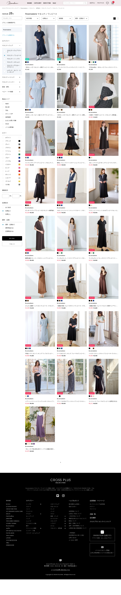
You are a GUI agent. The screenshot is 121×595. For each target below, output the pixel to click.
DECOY (8, 514)
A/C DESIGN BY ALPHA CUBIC (14, 511)
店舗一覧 (93, 514)
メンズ (52, 511)
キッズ (52, 509)
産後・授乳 (11, 87)
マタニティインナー (11, 82)
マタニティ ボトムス (13, 62)
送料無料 (8, 117)
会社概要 (93, 518)
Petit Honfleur (10, 516)
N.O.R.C (8, 504)
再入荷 (7, 107)
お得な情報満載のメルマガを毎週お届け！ (102, 551)
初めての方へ (72, 506)
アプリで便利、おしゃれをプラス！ (102, 536)
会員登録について (74, 511)
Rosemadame (24, 8)
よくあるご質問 (73, 540)
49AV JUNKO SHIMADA (12, 521)
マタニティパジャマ (11, 77)
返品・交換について (74, 523)
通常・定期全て (10, 224)
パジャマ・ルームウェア (33, 533)
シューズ (28, 521)
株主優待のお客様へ (74, 504)
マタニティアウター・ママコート (14, 66)
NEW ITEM (47, 3)
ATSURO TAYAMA (11, 523)
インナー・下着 (30, 530)
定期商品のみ (9, 231)
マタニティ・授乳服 (34, 8)
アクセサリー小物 (31, 523)
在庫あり (8, 211)
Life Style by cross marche (13, 530)
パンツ (28, 509)
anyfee (8, 528)
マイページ (100, 3)
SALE (54, 3)
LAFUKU (8, 538)
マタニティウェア (46, 8)
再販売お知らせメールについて (77, 518)
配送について (72, 521)
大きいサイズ (54, 506)
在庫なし (8, 214)
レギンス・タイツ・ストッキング (14, 71)
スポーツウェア (55, 504)
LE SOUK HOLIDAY (11, 506)
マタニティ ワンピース (58, 8)
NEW (7, 103)
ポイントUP (9, 114)
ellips (7, 542)
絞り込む (12, 238)
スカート (28, 506)
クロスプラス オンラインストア (10, 8)
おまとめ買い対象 (10, 120)
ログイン (92, 3)
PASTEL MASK (10, 533)
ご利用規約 (72, 533)
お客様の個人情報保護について (77, 528)
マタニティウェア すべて (14, 51)
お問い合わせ (72, 537)
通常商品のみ (9, 228)
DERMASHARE (10, 545)
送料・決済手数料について (76, 525)
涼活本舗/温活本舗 (11, 540)
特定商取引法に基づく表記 (76, 535)
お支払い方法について (75, 513)
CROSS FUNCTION (11, 509)
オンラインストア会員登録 (97, 504)
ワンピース (29, 511)
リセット (12, 244)
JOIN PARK (9, 518)
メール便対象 (9, 127)
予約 (6, 110)
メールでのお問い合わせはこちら (60, 569)
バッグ (28, 518)
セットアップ (30, 516)
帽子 (27, 526)
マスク (52, 514)
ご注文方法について (74, 516)
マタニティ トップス (13, 59)
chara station (10, 535)
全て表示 (8, 207)
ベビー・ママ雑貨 (11, 91)
